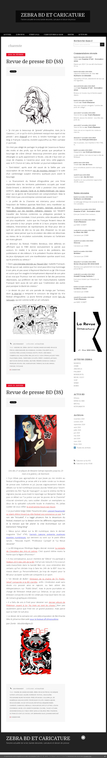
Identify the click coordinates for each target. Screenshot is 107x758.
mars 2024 (77, 441)
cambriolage (14, 355)
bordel (26, 361)
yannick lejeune (49, 700)
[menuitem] (9, 35)
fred (48, 711)
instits (35, 353)
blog (52, 350)
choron (13, 353)
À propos (20, 35)
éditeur (20, 361)
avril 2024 (77, 438)
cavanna (39, 350)
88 (26, 350)
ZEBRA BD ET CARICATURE (53, 15)
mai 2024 (77, 436)
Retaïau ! (77, 253)
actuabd (54, 708)
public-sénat (29, 711)
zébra (25, 347)
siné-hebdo (47, 353)
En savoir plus (87, 756)
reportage (38, 703)
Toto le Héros (79, 115)
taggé (48, 708)
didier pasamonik (33, 708)
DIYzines (76, 398)
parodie (12, 366)
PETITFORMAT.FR (79, 407)
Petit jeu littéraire (89, 140)
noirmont (32, 695)
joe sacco (35, 355)
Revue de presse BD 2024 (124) (86, 264)
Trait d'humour (88, 102)
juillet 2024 (77, 430)
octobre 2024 (78, 422)
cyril (75, 88)
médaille (28, 705)
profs (40, 353)
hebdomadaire (20, 350)
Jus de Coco (87, 164)
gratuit (30, 347)
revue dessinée (15, 703)
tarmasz (39, 363)
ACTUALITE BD (39, 344)
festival (40, 695)
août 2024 (77, 427)
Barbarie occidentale (82, 76)
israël (20, 358)
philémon (53, 711)
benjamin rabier (47, 703)
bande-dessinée (44, 347)
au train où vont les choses (20, 713)
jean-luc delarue (40, 711)
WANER (76, 383)
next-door (13, 361)
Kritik (71, 35)
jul (51, 697)
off (32, 713)
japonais (54, 358)
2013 (24, 708)
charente (46, 358)
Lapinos (77, 177)
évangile (29, 353)
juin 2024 (77, 433)
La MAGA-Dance (80, 289)
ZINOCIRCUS (78, 369)
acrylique (19, 695)
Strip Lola (34, 35)
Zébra (76, 59)
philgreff (45, 350)
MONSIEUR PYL (79, 374)
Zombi (76, 102)
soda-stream (44, 355)
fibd (30, 355)
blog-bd (46, 363)
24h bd (20, 708)
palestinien (14, 358)
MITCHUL (77, 404)
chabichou (21, 705)
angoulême (24, 355)
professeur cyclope (36, 700)
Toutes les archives (84, 448)
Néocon (77, 243)
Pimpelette (78, 152)
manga (51, 363)
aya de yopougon (27, 703)
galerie (26, 695)
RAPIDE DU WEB (79, 401)
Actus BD (82, 35)
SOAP (75, 380)
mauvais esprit (23, 700)
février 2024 (78, 444)
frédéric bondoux (42, 361)
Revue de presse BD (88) (34, 61)
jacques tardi (54, 355)
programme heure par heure (20, 697)
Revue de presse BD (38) (34, 392)
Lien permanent (17, 344)
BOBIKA (76, 386)
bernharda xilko (39, 713)
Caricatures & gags (53, 35)
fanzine (36, 347)
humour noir (31, 363)
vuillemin (46, 697)
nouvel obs (21, 363)
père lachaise (21, 353)
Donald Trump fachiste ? (84, 276)
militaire (33, 361)
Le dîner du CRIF (81, 232)
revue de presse (44, 692)
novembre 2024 (79, 419)
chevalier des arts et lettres (42, 705)
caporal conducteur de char (84, 73)
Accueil (7, 35)
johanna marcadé (52, 713)
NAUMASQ (77, 363)
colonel (42, 708)
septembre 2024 (79, 424)
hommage (31, 350)
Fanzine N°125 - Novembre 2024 (87, 211)
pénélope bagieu (36, 697)
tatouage (19, 366)
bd (21, 347)
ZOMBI (76, 366)
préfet (40, 358)
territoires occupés (30, 358)
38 (51, 692)
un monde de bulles (17, 711)
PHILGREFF (77, 372)
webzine (17, 347)
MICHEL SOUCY (79, 377)
